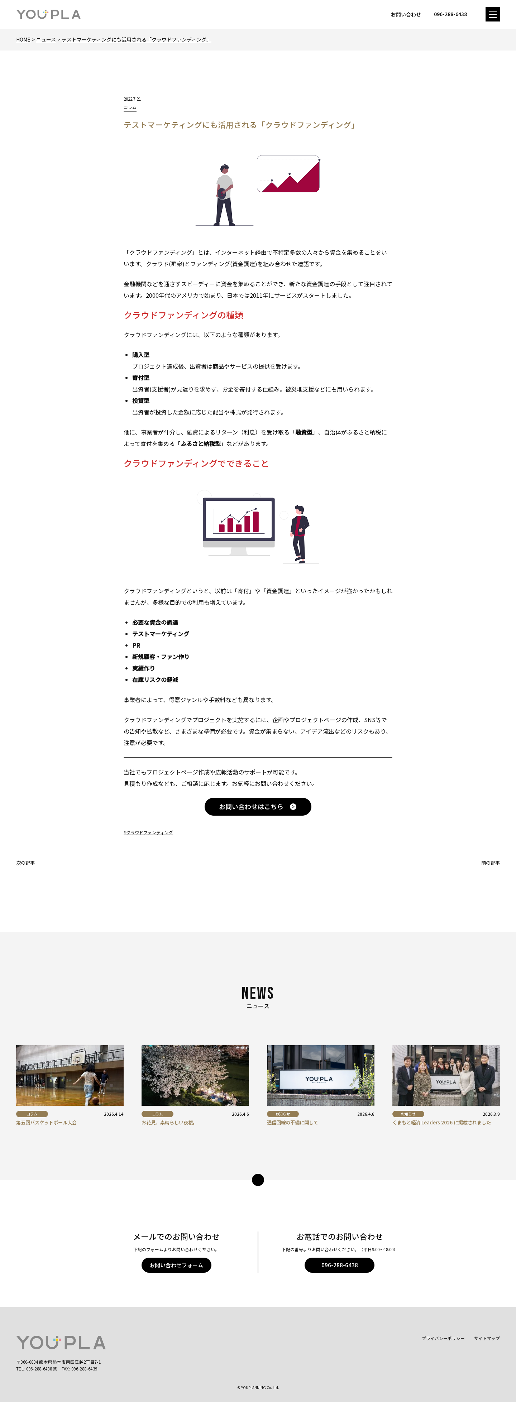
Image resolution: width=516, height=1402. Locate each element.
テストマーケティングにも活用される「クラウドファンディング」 (136, 39)
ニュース (46, 39)
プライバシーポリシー (443, 1338)
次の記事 (25, 862)
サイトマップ (487, 1338)
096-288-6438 (339, 1265)
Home (23, 39)
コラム (130, 107)
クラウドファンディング (149, 832)
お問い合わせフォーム (176, 1265)
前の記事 (490, 862)
